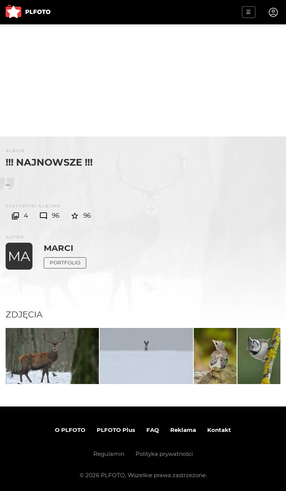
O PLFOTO (70, 429)
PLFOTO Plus (116, 429)
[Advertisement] (143, 80)
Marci (58, 248)
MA (19, 256)
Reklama (183, 429)
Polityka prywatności (164, 453)
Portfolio (65, 263)
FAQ (152, 429)
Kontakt (219, 429)
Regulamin (108, 453)
